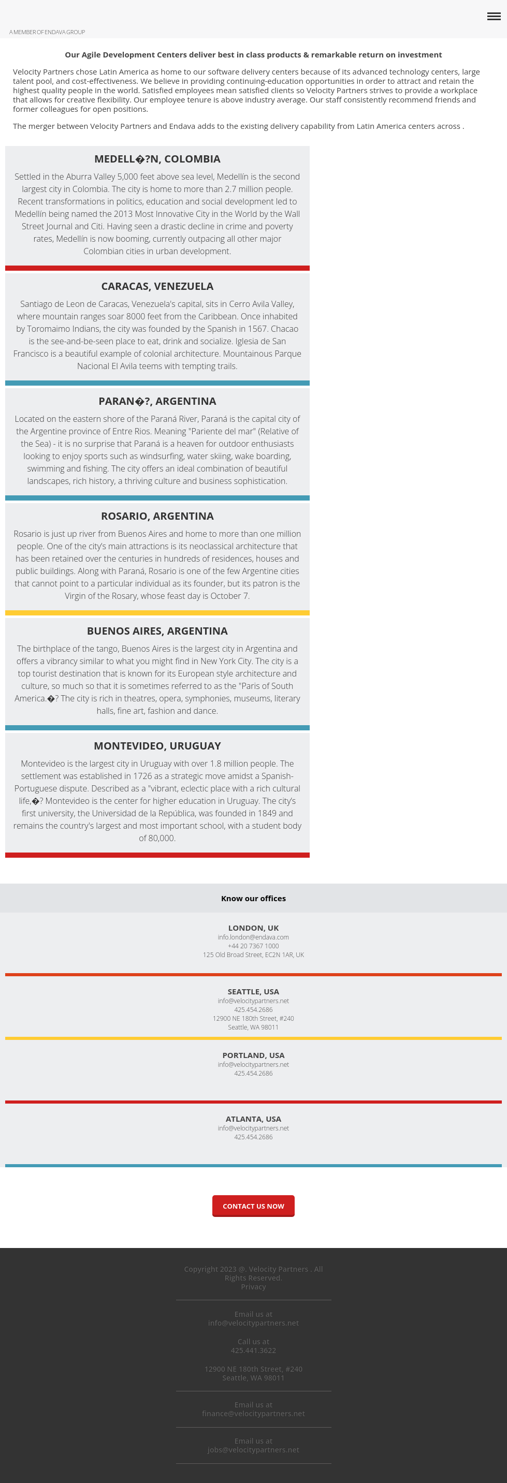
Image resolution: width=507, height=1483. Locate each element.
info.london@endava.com (253, 937)
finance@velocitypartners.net (253, 1413)
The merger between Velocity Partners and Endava (104, 126)
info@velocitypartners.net (253, 1000)
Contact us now (253, 1206)
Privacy (253, 1286)
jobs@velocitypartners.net (253, 1450)
